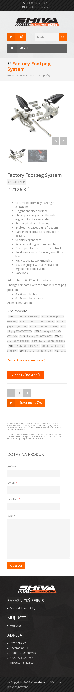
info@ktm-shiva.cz (37, 7)
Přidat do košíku (30, 403)
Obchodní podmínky (22, 608)
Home (11, 75)
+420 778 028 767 (21, 658)
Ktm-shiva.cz (40, 682)
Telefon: (13, 499)
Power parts (27, 75)
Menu (17, 48)
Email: (12, 482)
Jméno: (11, 466)
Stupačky (44, 75)
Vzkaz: (12, 516)
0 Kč (21, 37)
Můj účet (15, 625)
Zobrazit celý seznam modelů (26, 360)
